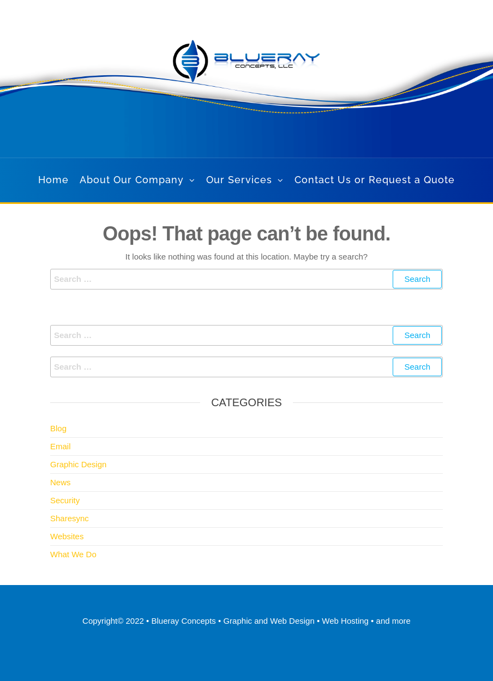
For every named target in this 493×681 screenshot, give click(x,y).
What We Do (73, 554)
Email (60, 446)
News (60, 482)
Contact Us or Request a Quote (374, 179)
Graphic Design (78, 464)
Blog (58, 428)
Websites (66, 536)
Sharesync (69, 518)
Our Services (239, 179)
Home (53, 179)
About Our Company (132, 179)
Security (65, 500)
